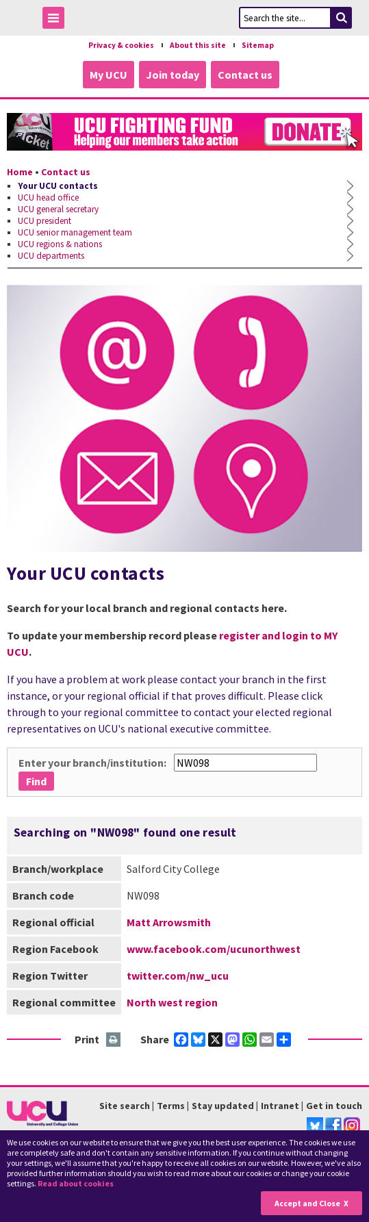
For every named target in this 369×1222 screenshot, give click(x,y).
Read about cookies (76, 1183)
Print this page (113, 1040)
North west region (172, 1002)
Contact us (245, 74)
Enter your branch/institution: (92, 762)
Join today (172, 74)
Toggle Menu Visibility (56, 20)
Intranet (280, 1105)
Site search (124, 1105)
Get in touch (334, 1105)
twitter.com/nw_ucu (178, 975)
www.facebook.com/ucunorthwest (214, 949)
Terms (171, 1105)
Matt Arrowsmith (169, 922)
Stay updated (223, 1105)
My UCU (108, 74)
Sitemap (258, 45)
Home (20, 172)
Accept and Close (307, 1203)
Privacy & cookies (121, 45)
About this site (198, 45)
